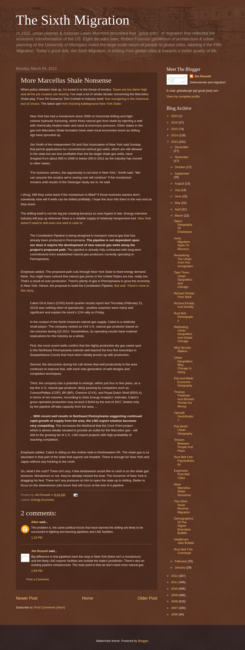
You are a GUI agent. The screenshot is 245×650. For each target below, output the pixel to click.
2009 (174, 595)
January (180, 567)
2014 (174, 135)
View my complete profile (183, 96)
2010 (174, 588)
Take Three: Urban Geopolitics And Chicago (183, 280)
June (178, 196)
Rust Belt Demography (183, 317)
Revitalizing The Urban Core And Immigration (183, 261)
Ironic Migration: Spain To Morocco (182, 244)
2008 (174, 601)
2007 (174, 608)
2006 (174, 614)
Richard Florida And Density (184, 305)
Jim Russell (39, 551)
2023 (174, 116)
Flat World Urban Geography (183, 430)
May (178, 203)
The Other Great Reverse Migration (182, 507)
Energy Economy (42, 499)
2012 (174, 576)
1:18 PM (36, 537)
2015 (174, 129)
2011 (174, 582)
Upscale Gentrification (184, 416)
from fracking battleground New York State (91, 103)
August (180, 183)
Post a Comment (38, 579)
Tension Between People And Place (183, 445)
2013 (174, 141)
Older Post (147, 598)
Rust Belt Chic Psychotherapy (184, 460)
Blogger (143, 641)
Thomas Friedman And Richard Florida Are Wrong (184, 399)
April (178, 209)
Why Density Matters (182, 349)
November (181, 157)
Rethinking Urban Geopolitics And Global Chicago (183, 334)
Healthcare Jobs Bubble (184, 541)
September (182, 173)
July (178, 190)
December (181, 147)
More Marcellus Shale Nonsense (182, 490)
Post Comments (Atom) (49, 607)
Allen (34, 522)
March (179, 215)
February (181, 561)
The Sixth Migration (73, 20)
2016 (174, 122)
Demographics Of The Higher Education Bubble (183, 526)
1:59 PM (36, 570)
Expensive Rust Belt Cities (182, 474)
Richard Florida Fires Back (184, 295)
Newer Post (27, 598)
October (180, 167)
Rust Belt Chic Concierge (183, 551)
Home (87, 598)
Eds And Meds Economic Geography (183, 382)
